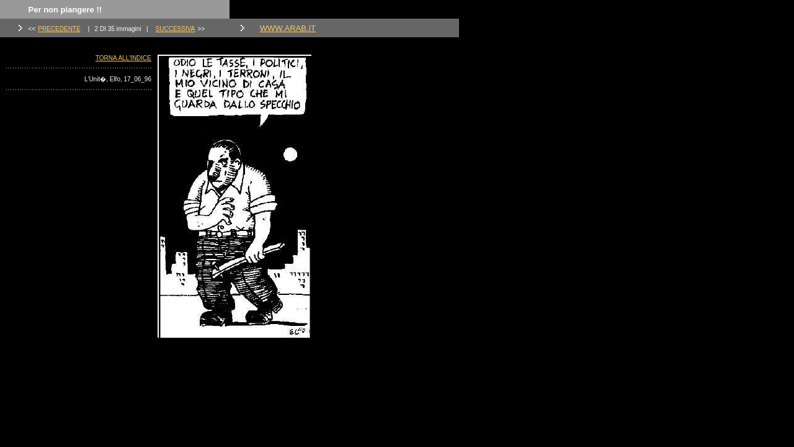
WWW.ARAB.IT (288, 28)
